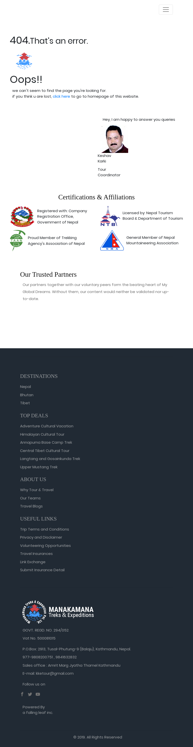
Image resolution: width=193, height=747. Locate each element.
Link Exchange (32, 561)
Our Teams (30, 498)
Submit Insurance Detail (42, 569)
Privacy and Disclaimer (41, 537)
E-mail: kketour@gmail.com (48, 673)
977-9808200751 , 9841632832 (50, 657)
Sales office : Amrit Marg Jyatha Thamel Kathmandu (71, 665)
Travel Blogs (31, 506)
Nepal (25, 386)
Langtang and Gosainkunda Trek (50, 458)
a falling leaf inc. (38, 712)
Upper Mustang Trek (39, 467)
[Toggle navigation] (166, 10)
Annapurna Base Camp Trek (46, 442)
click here (61, 96)
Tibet (25, 403)
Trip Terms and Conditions (44, 529)
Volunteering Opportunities (45, 545)
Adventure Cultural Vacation (46, 426)
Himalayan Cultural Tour (42, 434)
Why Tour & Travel (37, 489)
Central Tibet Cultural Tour (44, 450)
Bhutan (26, 394)
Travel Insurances (36, 553)
